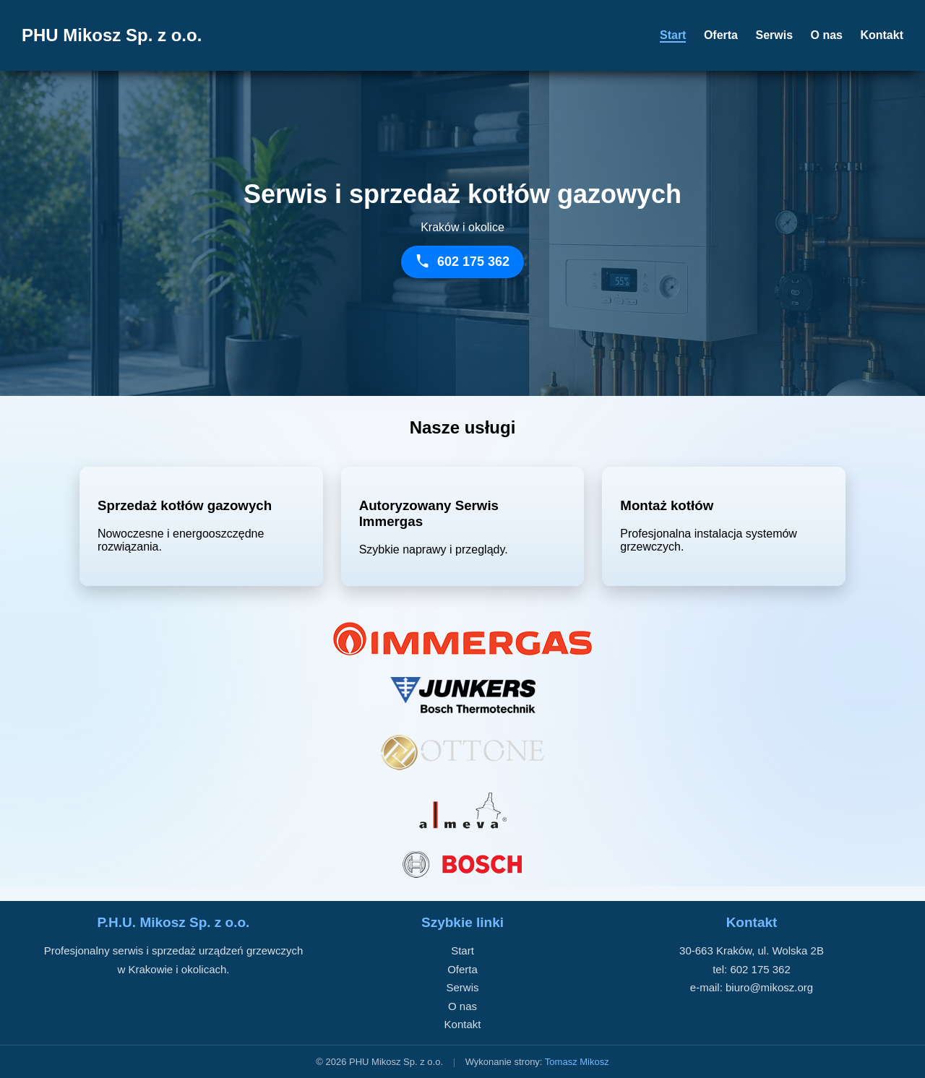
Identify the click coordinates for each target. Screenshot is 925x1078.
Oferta (721, 35)
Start (673, 35)
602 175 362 (760, 969)
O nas (827, 35)
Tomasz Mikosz (577, 1061)
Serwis (774, 35)
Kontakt (881, 35)
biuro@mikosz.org (769, 987)
